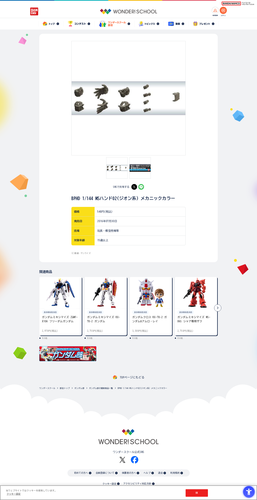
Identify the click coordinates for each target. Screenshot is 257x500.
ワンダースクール (47, 388)
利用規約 (175, 473)
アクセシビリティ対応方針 (137, 483)
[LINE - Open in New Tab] (141, 187)
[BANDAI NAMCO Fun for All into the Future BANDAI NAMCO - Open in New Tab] (238, 4)
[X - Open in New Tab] (134, 187)
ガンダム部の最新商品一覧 (101, 388)
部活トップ (65, 388)
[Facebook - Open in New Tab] (134, 460)
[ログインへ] (223, 10)
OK (196, 493)
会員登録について (105, 473)
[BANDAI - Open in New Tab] (34, 11)
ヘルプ (146, 473)
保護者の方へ (129, 473)
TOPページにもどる (132, 377)
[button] (217, 308)
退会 (160, 473)
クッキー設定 (109, 484)
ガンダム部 (79, 388)
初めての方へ (81, 473)
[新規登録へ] (215, 10)
